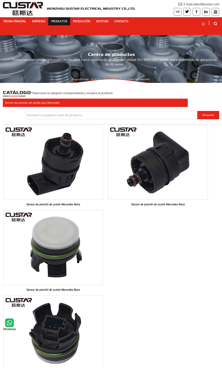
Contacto (145, 22)
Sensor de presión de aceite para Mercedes (130, 68)
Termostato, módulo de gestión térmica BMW (34, 307)
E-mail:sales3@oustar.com (198, 4)
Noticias (122, 22)
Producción (98, 22)
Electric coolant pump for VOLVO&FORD (30, 300)
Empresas (47, 22)
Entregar (130, 350)
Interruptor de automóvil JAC (22, 319)
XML (216, 363)
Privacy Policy (189, 363)
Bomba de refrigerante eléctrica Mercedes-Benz (35, 294)
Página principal (19, 22)
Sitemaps (206, 363)
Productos (71, 22)
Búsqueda (208, 97)
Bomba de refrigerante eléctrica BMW (29, 287)
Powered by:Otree (168, 363)
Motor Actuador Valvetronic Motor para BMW (34, 313)
